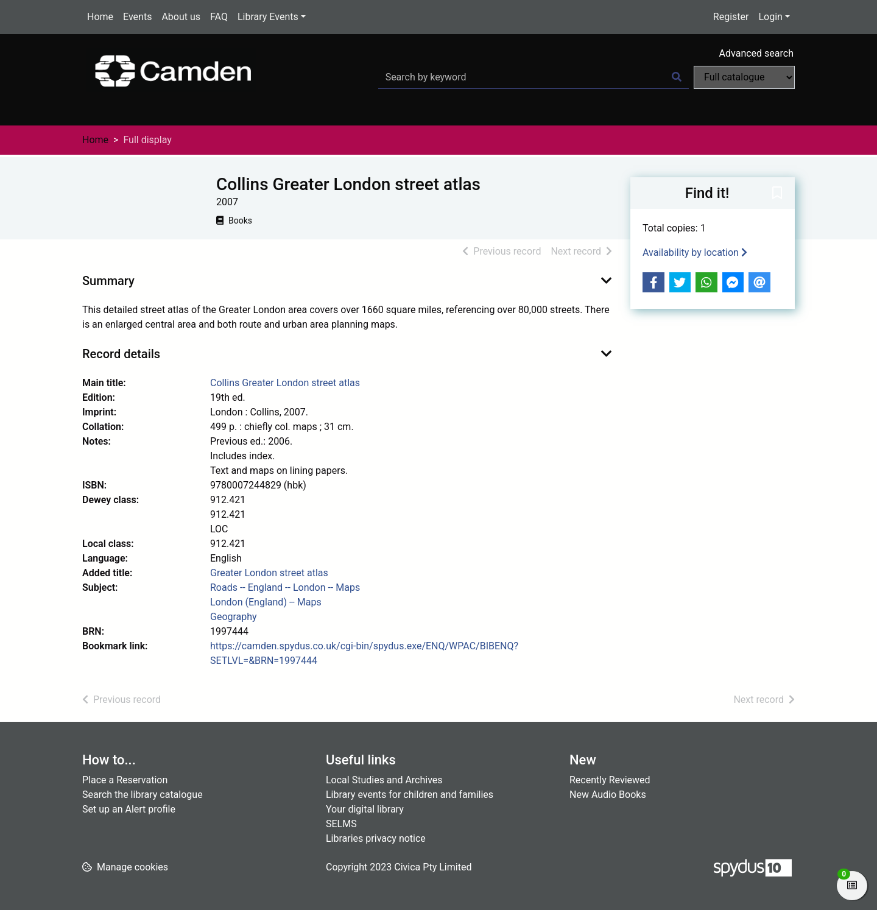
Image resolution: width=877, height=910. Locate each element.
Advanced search (756, 53)
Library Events (268, 17)
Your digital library (365, 809)
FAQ (219, 17)
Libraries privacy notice (376, 838)
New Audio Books (607, 794)
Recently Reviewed (609, 780)
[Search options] (744, 77)
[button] (777, 194)
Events (137, 17)
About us (180, 17)
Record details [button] (121, 354)
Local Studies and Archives (384, 780)
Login (770, 17)
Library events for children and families (409, 794)
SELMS (341, 824)
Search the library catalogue (142, 794)
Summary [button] (108, 280)
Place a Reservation (124, 780)
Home (100, 17)
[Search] (676, 77)
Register (731, 17)
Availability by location (695, 252)
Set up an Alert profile (128, 809)
